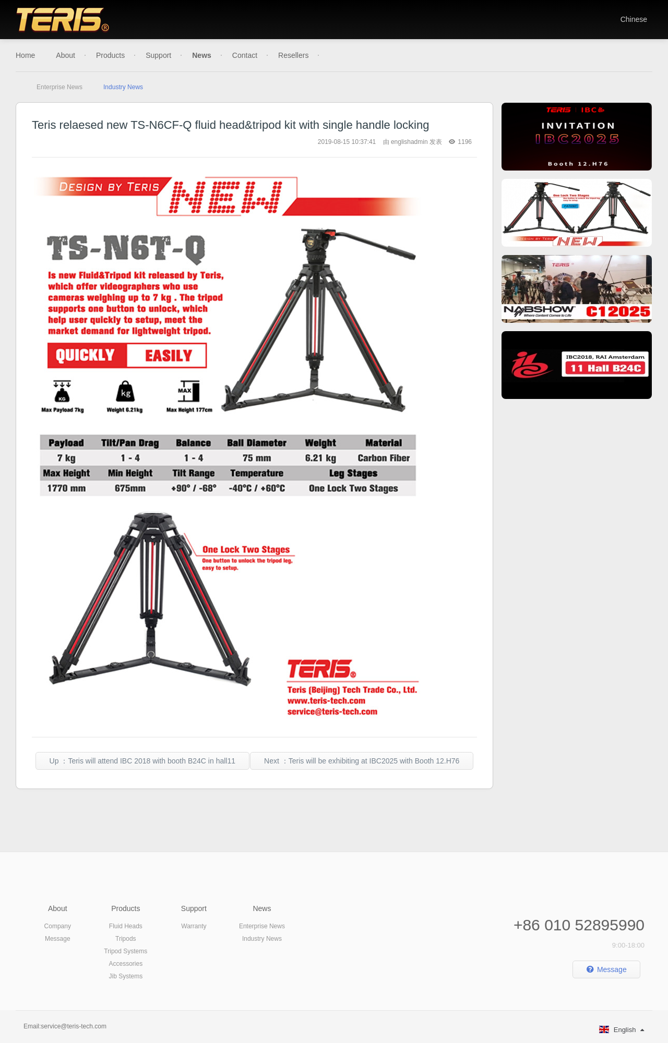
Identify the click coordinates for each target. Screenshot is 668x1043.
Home (25, 55)
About (65, 55)
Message (57, 938)
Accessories (125, 963)
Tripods (125, 938)
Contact (244, 55)
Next (361, 761)
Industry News (123, 87)
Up (142, 761)
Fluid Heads (125, 926)
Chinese (634, 19)
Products (110, 55)
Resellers (293, 55)
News (201, 55)
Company (57, 926)
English (621, 1030)
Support (158, 55)
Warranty (193, 926)
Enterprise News (59, 87)
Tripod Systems (125, 951)
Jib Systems (125, 976)
